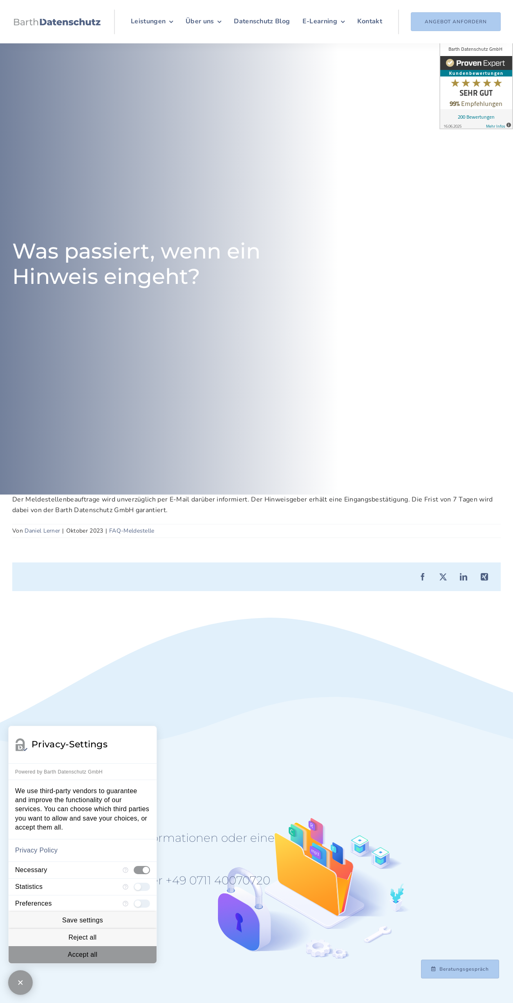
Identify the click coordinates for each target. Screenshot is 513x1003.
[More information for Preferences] (125, 904)
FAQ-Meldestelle (132, 531)
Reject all (82, 937)
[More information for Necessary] (125, 870)
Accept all (83, 954)
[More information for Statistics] (125, 887)
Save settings (82, 920)
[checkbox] (142, 870)
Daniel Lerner (42, 531)
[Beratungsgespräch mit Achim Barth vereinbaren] (460, 969)
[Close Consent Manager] (20, 982)
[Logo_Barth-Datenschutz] (57, 21)
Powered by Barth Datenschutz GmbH (59, 772)
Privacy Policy (36, 850)
